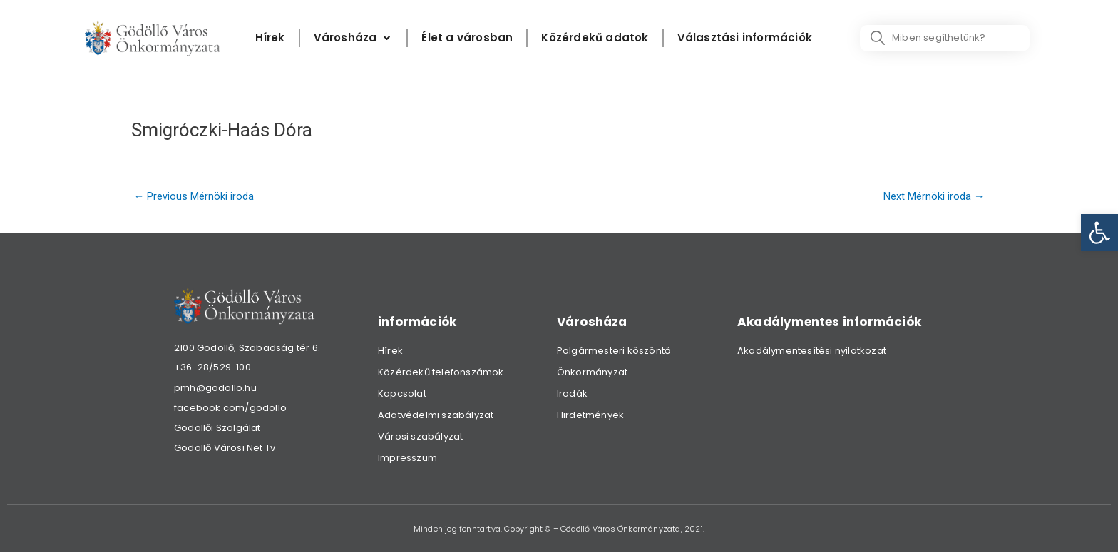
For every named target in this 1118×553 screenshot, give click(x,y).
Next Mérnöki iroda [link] (933, 197)
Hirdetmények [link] (590, 415)
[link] (1099, 232)
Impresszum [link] (407, 458)
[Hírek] (270, 38)
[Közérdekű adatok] (595, 38)
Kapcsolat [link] (402, 394)
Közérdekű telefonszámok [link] (441, 373)
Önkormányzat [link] (592, 373)
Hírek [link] (390, 351)
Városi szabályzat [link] (420, 437)
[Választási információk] (745, 38)
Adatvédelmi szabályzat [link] (435, 415)
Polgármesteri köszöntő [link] (613, 351)
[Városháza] (353, 38)
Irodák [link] (572, 394)
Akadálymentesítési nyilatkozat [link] (811, 351)
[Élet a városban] (467, 38)
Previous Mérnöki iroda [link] (195, 197)
